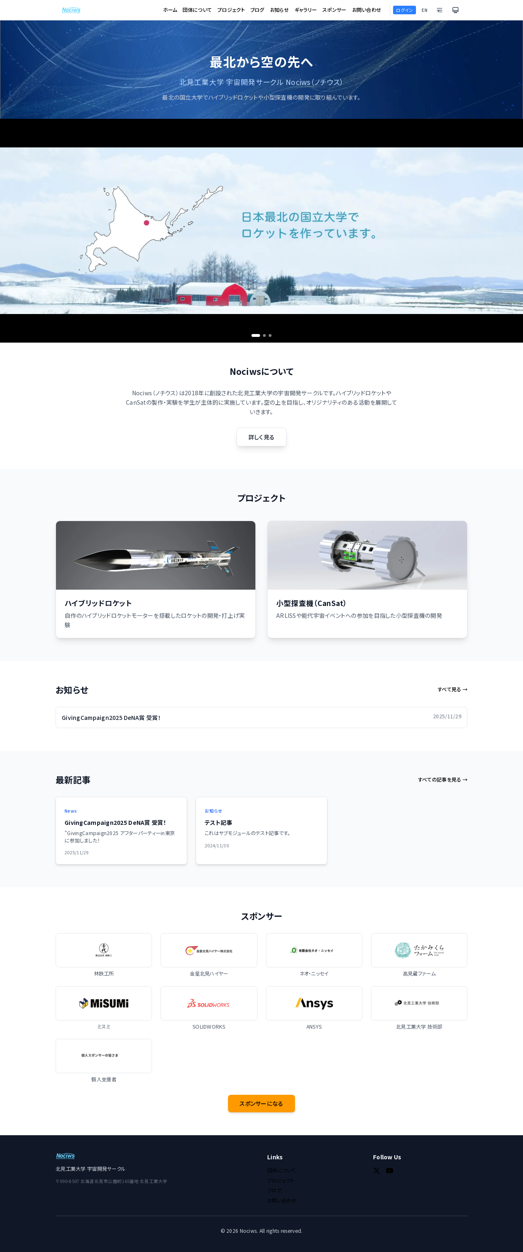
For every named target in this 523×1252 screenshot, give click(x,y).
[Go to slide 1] (256, 335)
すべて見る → (452, 689)
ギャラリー (306, 10)
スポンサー (334, 10)
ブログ (257, 10)
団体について (197, 10)
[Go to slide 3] (270, 335)
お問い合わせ (367, 10)
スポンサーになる (261, 1103)
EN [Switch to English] (424, 10)
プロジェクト (231, 10)
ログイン (404, 10)
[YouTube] (389, 1170)
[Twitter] (376, 1170)
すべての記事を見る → (442, 779)
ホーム (170, 10)
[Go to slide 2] (264, 335)
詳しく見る (261, 437)
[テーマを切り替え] (455, 10)
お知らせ (279, 10)
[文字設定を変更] (439, 10)
